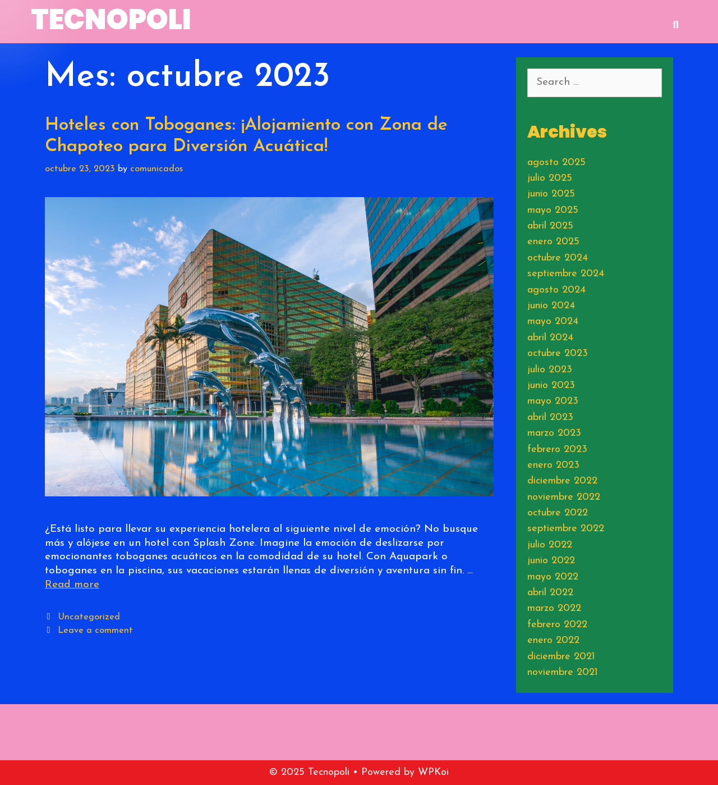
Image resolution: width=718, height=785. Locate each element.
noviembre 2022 (563, 497)
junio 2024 (551, 305)
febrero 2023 (557, 449)
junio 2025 (551, 194)
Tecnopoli (111, 19)
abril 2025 (550, 226)
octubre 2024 (557, 258)
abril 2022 (550, 592)
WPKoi (433, 772)
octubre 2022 (557, 513)
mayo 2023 (552, 401)
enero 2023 (553, 465)
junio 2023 (551, 385)
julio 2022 (549, 545)
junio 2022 (551, 560)
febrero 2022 (557, 624)
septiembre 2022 (565, 528)
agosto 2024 (556, 290)
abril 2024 (550, 337)
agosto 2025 (556, 162)
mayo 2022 (552, 577)
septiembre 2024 (565, 273)
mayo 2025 (552, 210)
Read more (72, 584)
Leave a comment (95, 630)
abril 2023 (550, 417)
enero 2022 (553, 640)
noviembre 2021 (562, 672)
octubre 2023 (557, 353)
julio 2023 (549, 369)
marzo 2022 (554, 608)
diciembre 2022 (562, 481)
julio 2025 (549, 178)
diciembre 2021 (561, 656)
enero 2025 (553, 241)
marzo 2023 (554, 433)
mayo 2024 (552, 321)
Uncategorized (89, 617)
